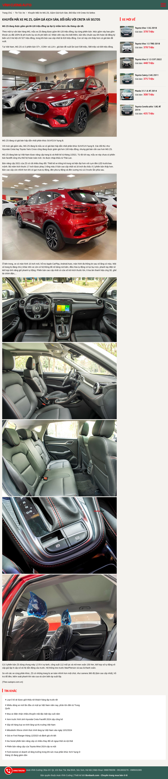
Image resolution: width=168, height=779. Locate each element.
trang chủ (7, 13)
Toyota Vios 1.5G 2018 (146, 27)
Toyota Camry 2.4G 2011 (147, 74)
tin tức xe (20, 13)
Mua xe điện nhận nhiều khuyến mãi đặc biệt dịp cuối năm (32, 714)
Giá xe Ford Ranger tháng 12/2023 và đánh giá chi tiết (30, 735)
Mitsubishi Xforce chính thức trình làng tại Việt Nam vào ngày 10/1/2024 (38, 730)
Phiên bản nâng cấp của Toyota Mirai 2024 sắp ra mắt (30, 746)
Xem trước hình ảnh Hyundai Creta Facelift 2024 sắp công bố (34, 719)
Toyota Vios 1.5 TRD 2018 (147, 43)
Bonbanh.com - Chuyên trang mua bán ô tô (106, 775)
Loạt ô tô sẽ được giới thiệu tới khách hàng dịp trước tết (31, 700)
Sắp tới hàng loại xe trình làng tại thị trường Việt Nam (30, 725)
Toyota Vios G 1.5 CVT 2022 (148, 59)
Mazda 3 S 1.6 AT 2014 (146, 90)
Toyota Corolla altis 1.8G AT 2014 (148, 108)
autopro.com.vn (15, 682)
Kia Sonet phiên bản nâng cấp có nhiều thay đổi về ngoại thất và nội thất (39, 741)
